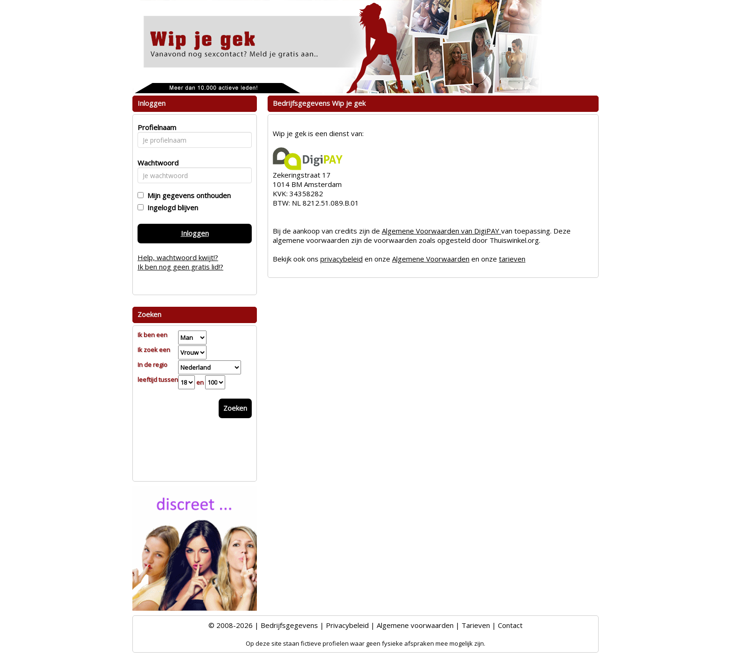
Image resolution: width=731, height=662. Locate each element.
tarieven (512, 258)
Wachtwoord (155, 162)
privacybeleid (341, 258)
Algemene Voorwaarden (430, 258)
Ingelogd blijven (171, 207)
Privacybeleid (347, 625)
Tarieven (476, 625)
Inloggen (195, 233)
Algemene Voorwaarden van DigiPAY (441, 230)
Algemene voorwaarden (415, 625)
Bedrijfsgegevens (289, 625)
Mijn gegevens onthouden (187, 195)
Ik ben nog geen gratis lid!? (180, 266)
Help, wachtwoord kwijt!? (178, 257)
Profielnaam (155, 127)
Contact (510, 625)
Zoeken (235, 408)
